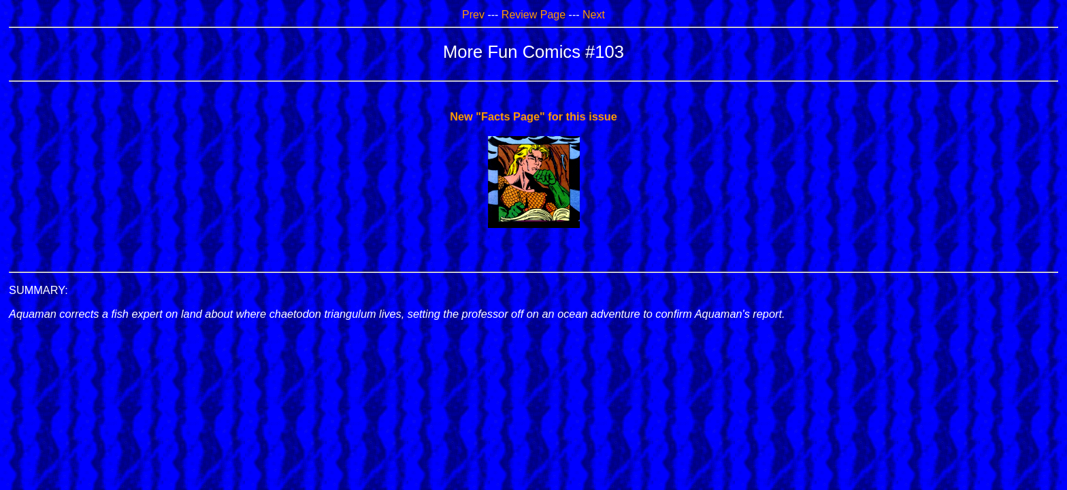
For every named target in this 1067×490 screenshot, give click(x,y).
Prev (473, 14)
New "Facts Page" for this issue (533, 116)
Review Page (533, 14)
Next (593, 14)
